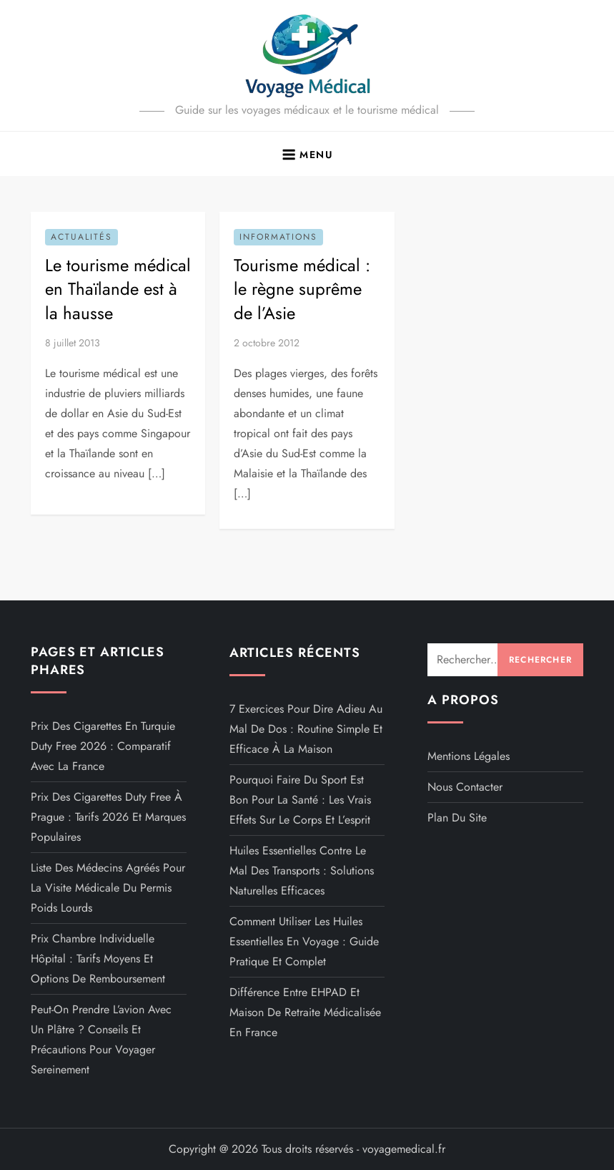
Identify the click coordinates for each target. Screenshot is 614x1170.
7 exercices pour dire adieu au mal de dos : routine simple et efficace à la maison (305, 729)
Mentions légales (468, 756)
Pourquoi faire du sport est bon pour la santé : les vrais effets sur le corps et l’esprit (300, 799)
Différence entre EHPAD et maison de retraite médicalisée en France (305, 1012)
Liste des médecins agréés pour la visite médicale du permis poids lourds (108, 887)
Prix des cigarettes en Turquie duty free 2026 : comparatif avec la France (103, 746)
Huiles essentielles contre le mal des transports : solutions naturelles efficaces (301, 870)
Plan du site (457, 817)
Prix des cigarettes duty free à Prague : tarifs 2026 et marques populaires (108, 817)
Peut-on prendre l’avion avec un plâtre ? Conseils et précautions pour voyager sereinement (101, 1039)
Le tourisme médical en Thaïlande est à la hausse (118, 289)
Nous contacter (464, 787)
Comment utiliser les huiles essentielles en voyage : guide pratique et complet (304, 941)
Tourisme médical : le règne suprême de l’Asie (302, 289)
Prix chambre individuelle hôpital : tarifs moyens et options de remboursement (98, 958)
